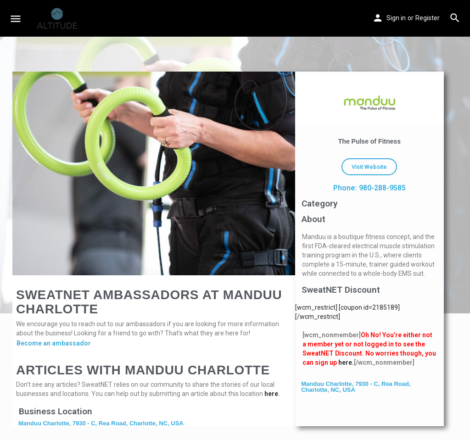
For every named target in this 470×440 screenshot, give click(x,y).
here (271, 393)
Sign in (396, 18)
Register (427, 18)
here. (346, 362)
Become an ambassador (54, 343)
